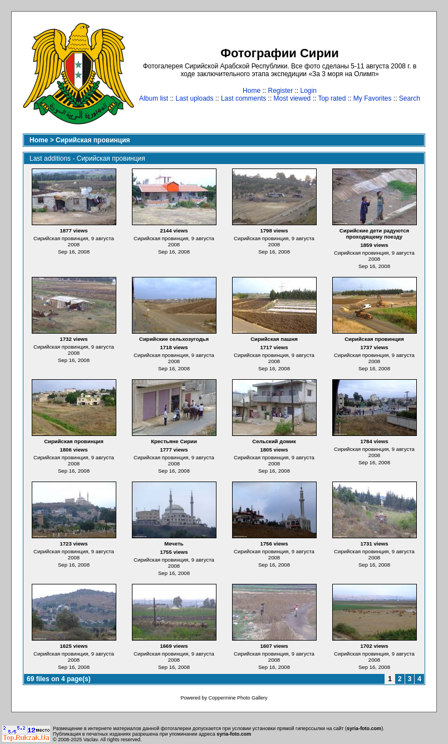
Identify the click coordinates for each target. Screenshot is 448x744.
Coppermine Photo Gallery (237, 698)
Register (280, 91)
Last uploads (194, 98)
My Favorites (372, 98)
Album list (153, 98)
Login (309, 91)
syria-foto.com (364, 728)
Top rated (332, 98)
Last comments (243, 98)
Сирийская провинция (93, 140)
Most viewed (292, 98)
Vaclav (90, 739)
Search (409, 98)
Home (251, 91)
